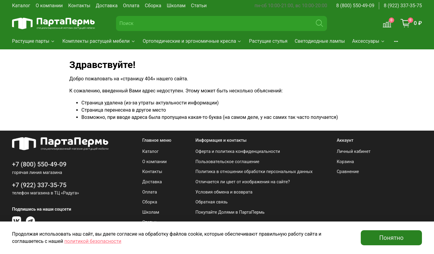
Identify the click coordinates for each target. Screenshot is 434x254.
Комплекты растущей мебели (99, 41)
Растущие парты (33, 41)
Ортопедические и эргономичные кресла (192, 41)
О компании (49, 5)
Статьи (199, 5)
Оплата (131, 5)
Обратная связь (212, 202)
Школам (176, 5)
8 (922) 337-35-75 (403, 5)
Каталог (21, 5)
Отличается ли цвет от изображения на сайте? (243, 181)
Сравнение (348, 171)
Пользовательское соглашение (227, 161)
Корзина (345, 161)
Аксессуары (368, 41)
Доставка (107, 5)
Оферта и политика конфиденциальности (238, 151)
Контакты (79, 5)
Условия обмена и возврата (224, 192)
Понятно (391, 237)
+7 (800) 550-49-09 (39, 164)
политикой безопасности (92, 241)
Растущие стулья (268, 41)
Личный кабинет (353, 151)
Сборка (153, 5)
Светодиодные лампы (320, 41)
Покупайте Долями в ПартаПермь (230, 212)
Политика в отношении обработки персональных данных (254, 171)
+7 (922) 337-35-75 (39, 185)
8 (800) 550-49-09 (355, 5)
